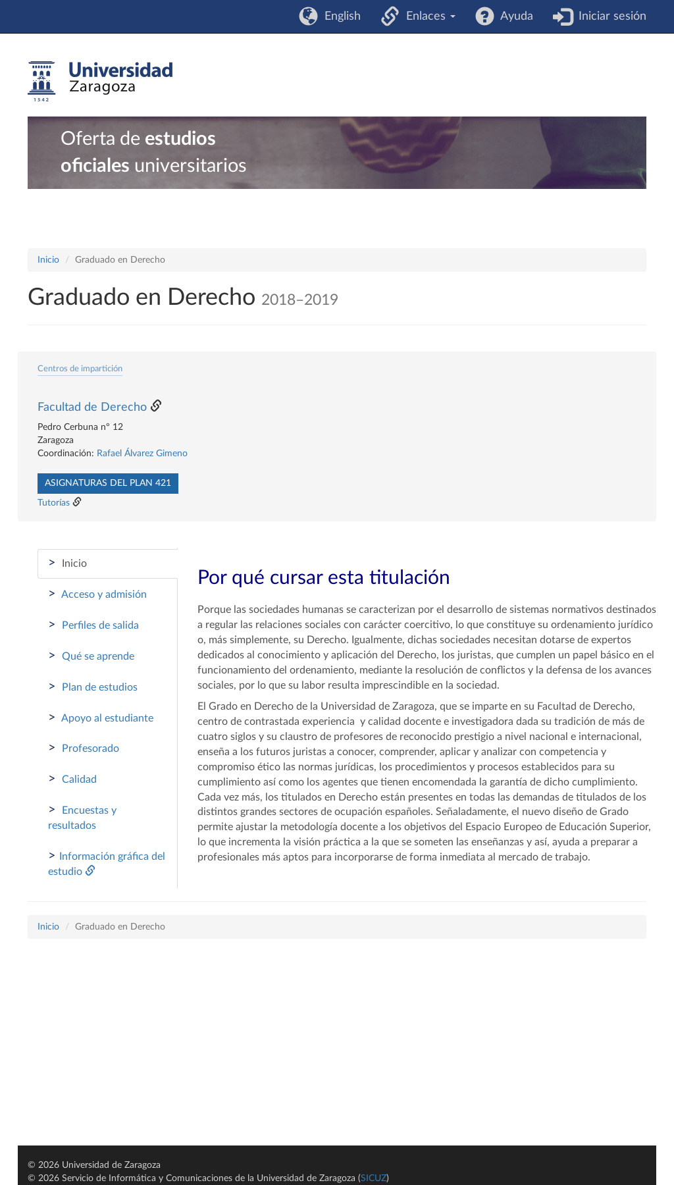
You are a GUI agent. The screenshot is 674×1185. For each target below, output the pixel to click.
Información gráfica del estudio (106, 863)
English (339, 16)
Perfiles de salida (93, 624)
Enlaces (427, 16)
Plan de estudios (93, 686)
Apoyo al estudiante (100, 717)
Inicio (48, 260)
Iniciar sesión (609, 16)
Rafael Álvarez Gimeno (142, 453)
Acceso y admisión (97, 593)
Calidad (72, 778)
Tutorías (54, 503)
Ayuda (513, 16)
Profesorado (83, 747)
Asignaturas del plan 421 (108, 483)
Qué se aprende (91, 655)
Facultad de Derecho (92, 407)
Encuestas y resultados (82, 817)
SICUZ (373, 1178)
